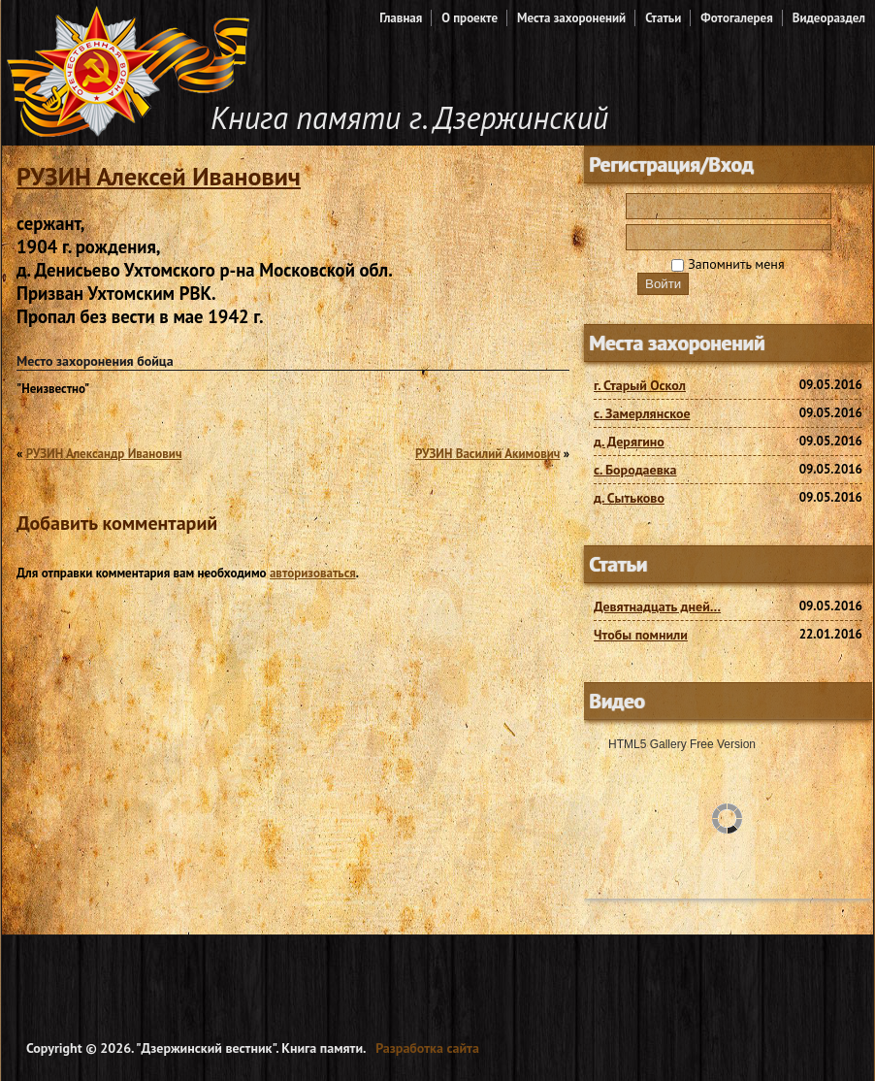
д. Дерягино (629, 441)
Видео (617, 701)
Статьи (663, 18)
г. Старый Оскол (640, 385)
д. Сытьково (629, 498)
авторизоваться (313, 573)
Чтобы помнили (641, 634)
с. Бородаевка (635, 469)
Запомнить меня (727, 264)
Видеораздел (829, 18)
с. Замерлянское (642, 413)
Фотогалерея (736, 18)
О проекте (469, 18)
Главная (400, 18)
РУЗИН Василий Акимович (487, 453)
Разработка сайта (427, 1048)
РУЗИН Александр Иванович (104, 453)
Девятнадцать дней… (657, 606)
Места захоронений (571, 18)
